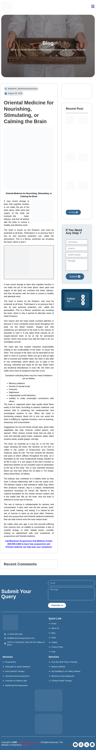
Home (14, 49)
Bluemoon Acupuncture (29, 742)
